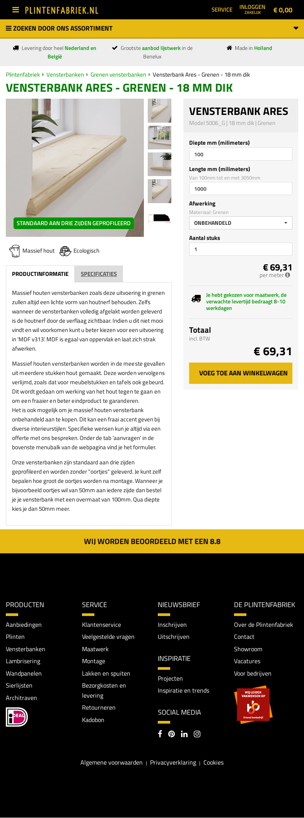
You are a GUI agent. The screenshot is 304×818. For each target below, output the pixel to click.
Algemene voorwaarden (111, 762)
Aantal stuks (204, 237)
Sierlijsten (19, 685)
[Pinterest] (171, 735)
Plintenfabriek (23, 74)
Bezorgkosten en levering (104, 690)
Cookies (213, 762)
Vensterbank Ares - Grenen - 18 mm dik (201, 74)
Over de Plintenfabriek (263, 624)
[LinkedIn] (184, 735)
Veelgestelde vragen (108, 636)
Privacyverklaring (173, 762)
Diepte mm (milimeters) (219, 142)
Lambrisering (23, 661)
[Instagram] (197, 735)
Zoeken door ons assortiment (152, 28)
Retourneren (99, 707)
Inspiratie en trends (183, 690)
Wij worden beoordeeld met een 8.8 (152, 541)
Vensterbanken (65, 74)
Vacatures (247, 661)
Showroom (248, 649)
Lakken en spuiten (106, 673)
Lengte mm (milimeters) (219, 168)
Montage (93, 661)
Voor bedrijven (253, 673)
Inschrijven (172, 624)
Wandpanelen (24, 673)
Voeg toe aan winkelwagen (243, 373)
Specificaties (99, 273)
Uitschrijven (174, 636)
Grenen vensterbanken (118, 74)
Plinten (15, 636)
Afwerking (202, 203)
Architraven (21, 697)
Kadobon (93, 720)
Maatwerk (95, 649)
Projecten (170, 678)
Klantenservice (101, 624)
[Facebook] (160, 735)
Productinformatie (40, 273)
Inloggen (252, 8)
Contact (244, 636)
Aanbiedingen (24, 624)
